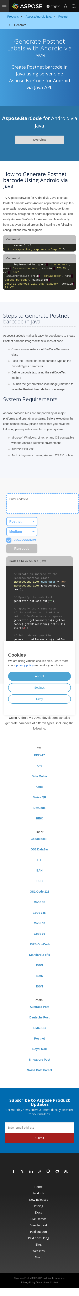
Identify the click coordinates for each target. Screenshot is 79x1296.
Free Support (38, 1225)
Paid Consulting (38, 1238)
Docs (38, 1212)
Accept (39, 676)
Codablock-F (39, 839)
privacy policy (25, 665)
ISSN (39, 986)
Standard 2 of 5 (39, 954)
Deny (39, 699)
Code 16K (39, 912)
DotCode (39, 808)
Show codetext (21, 540)
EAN (39, 870)
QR (39, 765)
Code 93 (39, 933)
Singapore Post (39, 1059)
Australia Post (39, 1007)
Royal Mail (39, 1049)
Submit (39, 1138)
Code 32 (39, 923)
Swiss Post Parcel (39, 1070)
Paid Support (38, 1232)
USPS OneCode (39, 944)
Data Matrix (39, 776)
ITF (39, 860)
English (53, 6)
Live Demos (38, 1219)
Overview (39, 139)
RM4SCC (39, 1028)
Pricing (38, 1206)
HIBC (39, 818)
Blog (38, 1244)
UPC (39, 881)
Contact (54, 1282)
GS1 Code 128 (39, 891)
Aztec (39, 786)
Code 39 (39, 902)
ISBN (39, 965)
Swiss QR (39, 797)
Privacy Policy (28, 1282)
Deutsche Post (39, 1017)
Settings (39, 687)
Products (38, 1193)
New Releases (38, 1200)
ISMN (39, 976)
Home (38, 1187)
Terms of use (42, 1282)
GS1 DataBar (39, 849)
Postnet (39, 1038)
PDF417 (39, 755)
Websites (38, 1251)
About (39, 1257)
